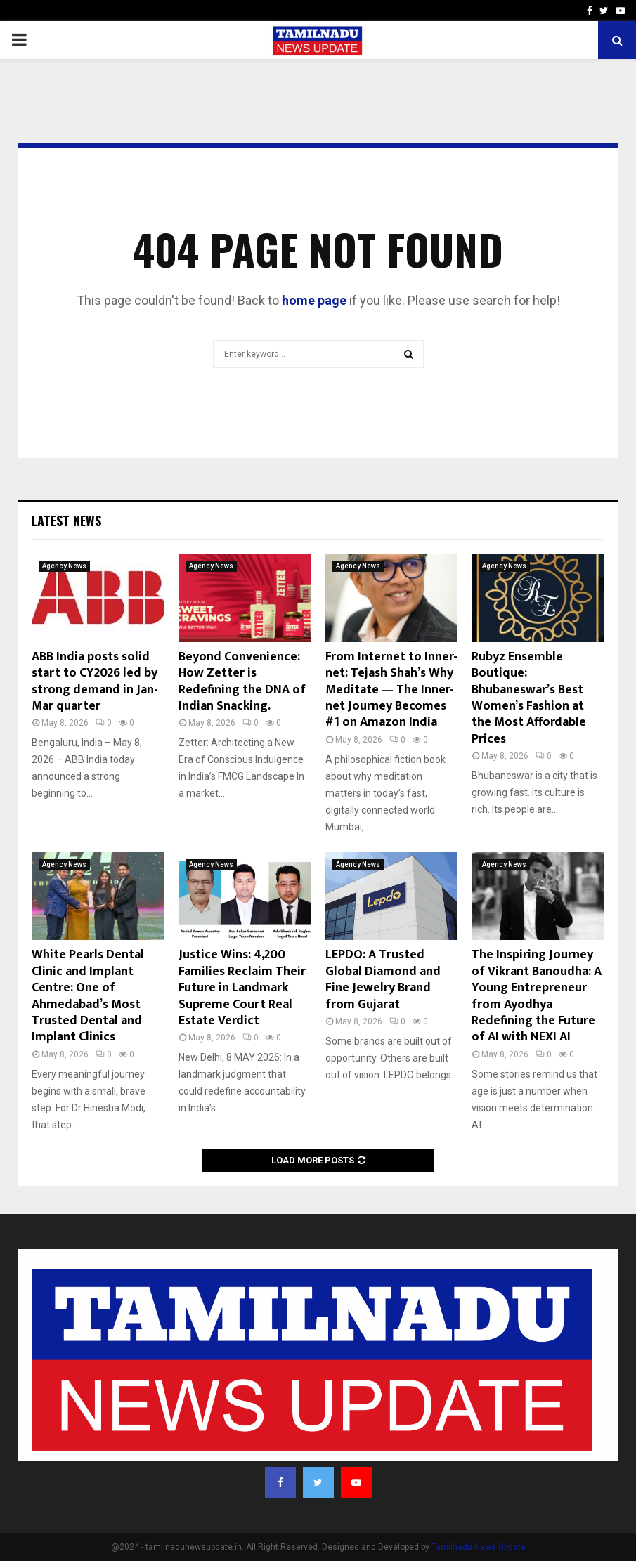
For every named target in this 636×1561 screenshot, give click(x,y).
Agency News (64, 566)
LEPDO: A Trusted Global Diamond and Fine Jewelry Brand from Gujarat (383, 979)
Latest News (66, 520)
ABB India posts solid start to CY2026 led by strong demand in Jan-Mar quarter (95, 681)
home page (314, 300)
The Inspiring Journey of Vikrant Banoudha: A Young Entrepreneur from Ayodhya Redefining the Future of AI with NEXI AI (537, 995)
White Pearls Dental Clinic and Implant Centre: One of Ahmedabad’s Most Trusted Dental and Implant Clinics (88, 995)
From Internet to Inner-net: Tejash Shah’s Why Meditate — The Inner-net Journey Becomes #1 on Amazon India (391, 689)
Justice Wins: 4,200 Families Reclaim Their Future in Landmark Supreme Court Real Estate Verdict (242, 987)
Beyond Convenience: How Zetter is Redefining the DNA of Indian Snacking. (242, 681)
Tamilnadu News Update (478, 1547)
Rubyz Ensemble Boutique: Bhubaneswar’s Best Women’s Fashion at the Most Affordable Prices (529, 698)
